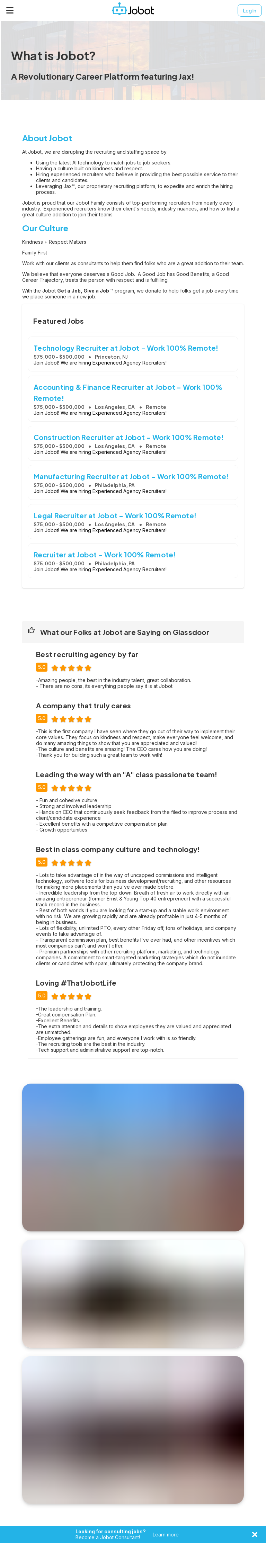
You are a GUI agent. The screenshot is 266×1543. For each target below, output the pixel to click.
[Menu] (10, 10)
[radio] (54, 666)
